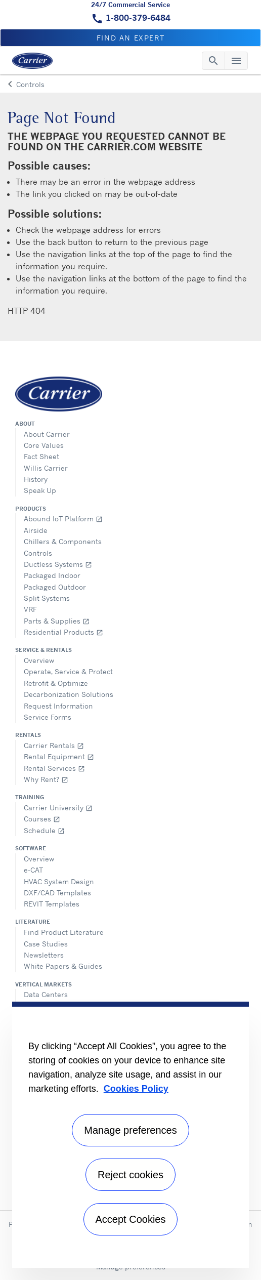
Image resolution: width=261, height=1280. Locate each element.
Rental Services (54, 768)
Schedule (44, 830)
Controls (38, 553)
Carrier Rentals (54, 745)
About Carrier (47, 434)
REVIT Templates (51, 903)
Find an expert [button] (130, 37)
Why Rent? (46, 779)
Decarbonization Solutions (68, 694)
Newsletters (44, 955)
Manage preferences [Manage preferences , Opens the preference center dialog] (130, 1130)
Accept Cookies (131, 1219)
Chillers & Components (63, 541)
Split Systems (47, 598)
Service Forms (47, 717)
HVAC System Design (59, 881)
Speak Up (40, 490)
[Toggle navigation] (213, 61)
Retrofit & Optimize (56, 683)
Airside (36, 530)
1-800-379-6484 (138, 18)
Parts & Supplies (57, 620)
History (36, 479)
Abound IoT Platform (63, 518)
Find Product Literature (64, 932)
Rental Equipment (59, 756)
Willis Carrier (46, 468)
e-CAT (33, 869)
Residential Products (63, 632)
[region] (130, 1135)
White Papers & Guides (63, 966)
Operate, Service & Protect (68, 671)
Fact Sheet (41, 456)
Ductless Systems (58, 564)
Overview (39, 660)
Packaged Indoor (52, 575)
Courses (42, 818)
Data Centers (46, 994)
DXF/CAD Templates (57, 892)
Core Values (44, 445)
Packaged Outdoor (55, 587)
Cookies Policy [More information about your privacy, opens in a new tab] (136, 1089)
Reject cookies (130, 1174)
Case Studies (46, 943)
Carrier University (58, 807)
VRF (30, 609)
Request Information (58, 705)
